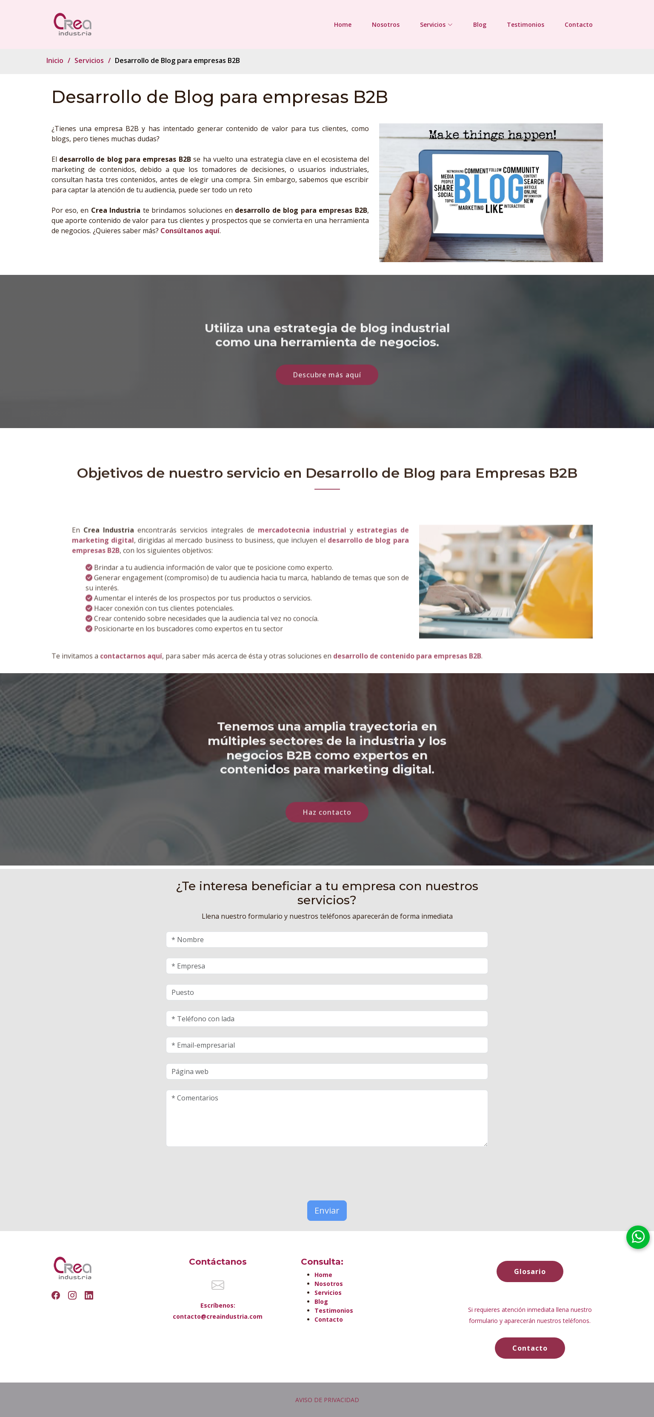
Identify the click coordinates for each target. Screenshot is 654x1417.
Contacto (579, 24)
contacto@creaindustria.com (218, 1316)
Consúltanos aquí (190, 230)
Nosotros (386, 24)
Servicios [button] (436, 24)
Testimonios (525, 24)
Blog (479, 24)
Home (342, 24)
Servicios (89, 60)
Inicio (54, 60)
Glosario (530, 1271)
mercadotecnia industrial (304, 552)
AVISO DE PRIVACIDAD (327, 1400)
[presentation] (216, 1170)
